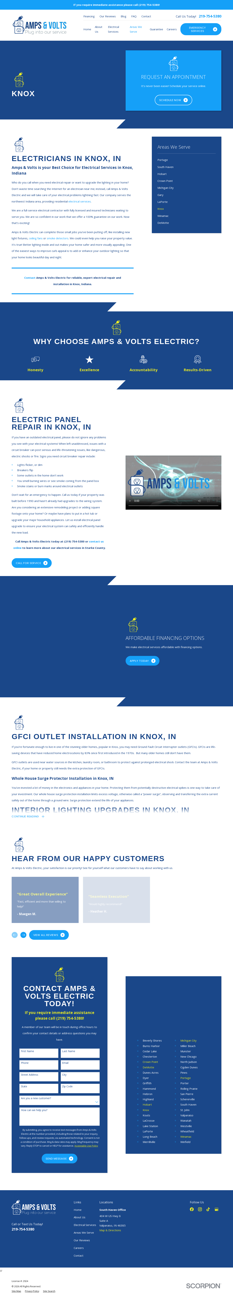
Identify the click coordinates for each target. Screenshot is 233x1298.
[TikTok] (208, 1162)
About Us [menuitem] (98, 29)
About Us (79, 1170)
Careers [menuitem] (172, 29)
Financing (89, 16)
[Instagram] (200, 1162)
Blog (123, 16)
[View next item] (23, 888)
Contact (146, 16)
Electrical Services (85, 1178)
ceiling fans (36, 238)
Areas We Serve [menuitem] (136, 29)
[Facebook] (192, 1162)
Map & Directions (110, 1183)
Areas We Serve (84, 1185)
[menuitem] (186, 159)
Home (78, 1162)
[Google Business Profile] (216, 1162)
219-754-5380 (210, 16)
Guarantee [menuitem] (156, 29)
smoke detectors (57, 238)
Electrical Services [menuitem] (113, 29)
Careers (79, 1201)
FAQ (134, 16)
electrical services (79, 201)
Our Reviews (108, 16)
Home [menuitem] (87, 29)
